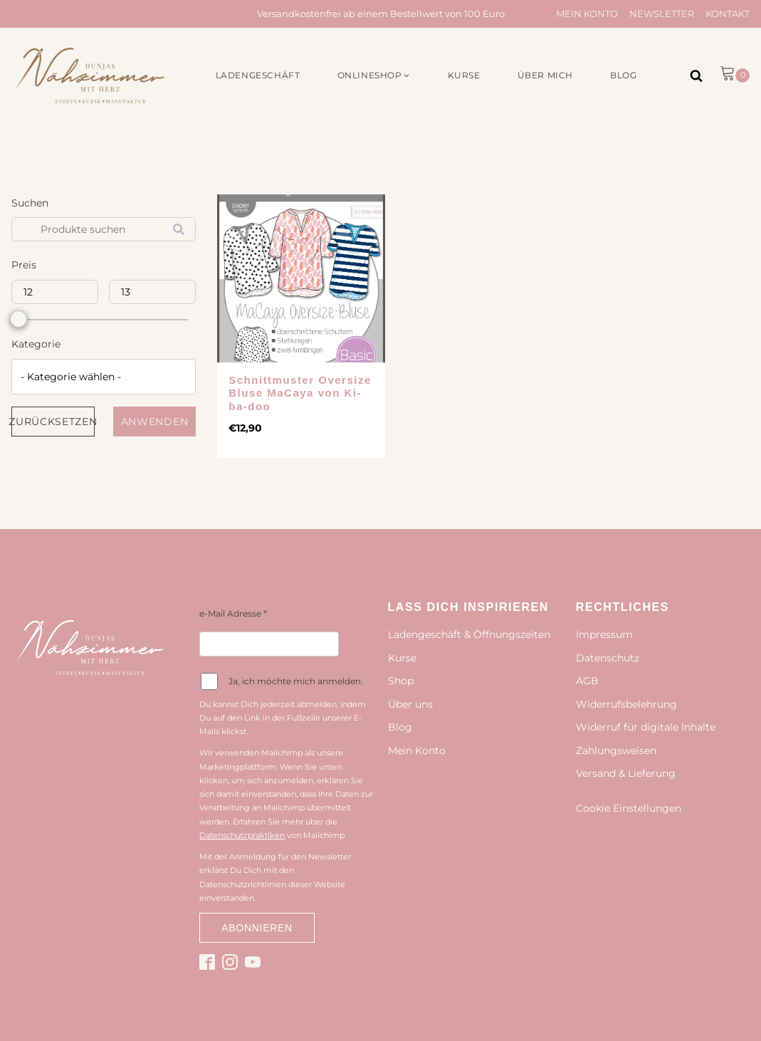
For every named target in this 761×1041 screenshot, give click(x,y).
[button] (374, 75)
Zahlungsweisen (616, 750)
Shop (401, 680)
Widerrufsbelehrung (626, 704)
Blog (400, 727)
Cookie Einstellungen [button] (628, 808)
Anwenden (155, 421)
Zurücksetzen (53, 421)
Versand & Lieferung (626, 773)
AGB (587, 680)
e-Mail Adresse (233, 613)
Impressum (604, 634)
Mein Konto (587, 13)
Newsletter (661, 13)
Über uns (410, 704)
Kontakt (727, 13)
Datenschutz (607, 658)
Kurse (402, 658)
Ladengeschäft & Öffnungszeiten (469, 634)
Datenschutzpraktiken (242, 835)
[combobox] (103, 376)
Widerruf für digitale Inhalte (645, 727)
